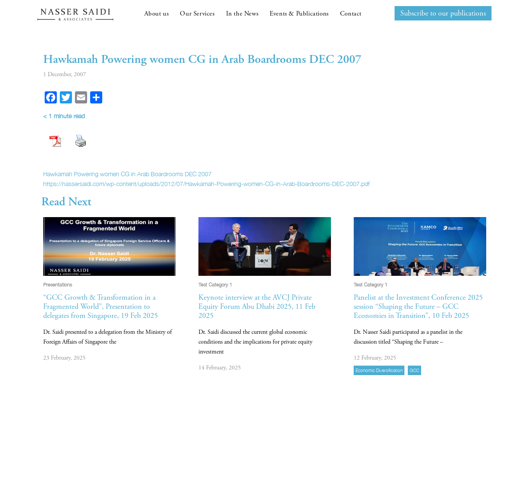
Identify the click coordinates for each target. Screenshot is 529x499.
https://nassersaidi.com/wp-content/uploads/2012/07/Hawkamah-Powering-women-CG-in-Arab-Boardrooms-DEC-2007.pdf (206, 183)
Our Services (197, 13)
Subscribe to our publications (443, 13)
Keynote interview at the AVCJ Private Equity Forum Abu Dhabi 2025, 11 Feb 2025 (256, 307)
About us (156, 13)
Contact (351, 13)
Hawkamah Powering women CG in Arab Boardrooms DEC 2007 (127, 174)
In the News (242, 13)
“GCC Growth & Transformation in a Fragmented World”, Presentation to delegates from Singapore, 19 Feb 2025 (100, 307)
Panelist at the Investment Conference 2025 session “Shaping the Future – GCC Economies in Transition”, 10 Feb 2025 (418, 307)
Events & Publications (299, 13)
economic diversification (379, 370)
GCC (414, 370)
